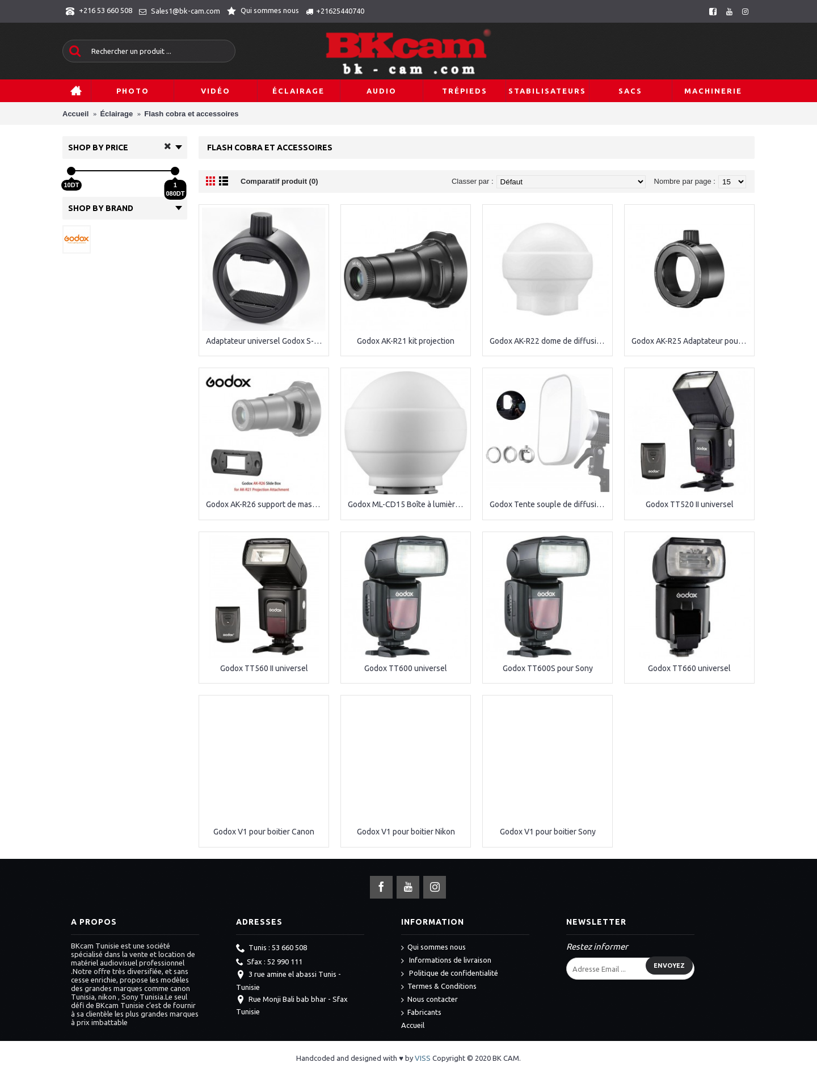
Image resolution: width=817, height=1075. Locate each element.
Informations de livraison (446, 961)
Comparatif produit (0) (279, 181)
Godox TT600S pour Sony (548, 668)
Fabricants (421, 1013)
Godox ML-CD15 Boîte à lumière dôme (408, 504)
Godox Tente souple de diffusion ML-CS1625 (549, 504)
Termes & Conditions (439, 987)
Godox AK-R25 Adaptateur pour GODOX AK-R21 (691, 340)
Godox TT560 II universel (264, 668)
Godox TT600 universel (405, 668)
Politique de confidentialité (449, 974)
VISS (423, 1058)
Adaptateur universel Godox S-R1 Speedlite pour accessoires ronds (266, 340)
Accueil (412, 1025)
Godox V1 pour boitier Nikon (406, 831)
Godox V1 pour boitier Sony (548, 831)
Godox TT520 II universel (690, 504)
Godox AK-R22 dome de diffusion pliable (549, 340)
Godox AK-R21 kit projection (405, 340)
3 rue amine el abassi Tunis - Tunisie (288, 980)
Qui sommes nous (433, 947)
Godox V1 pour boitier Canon (263, 831)
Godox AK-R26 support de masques (266, 504)
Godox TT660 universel (689, 668)
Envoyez (669, 965)
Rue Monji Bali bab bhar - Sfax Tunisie (292, 1005)
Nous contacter (429, 1000)
